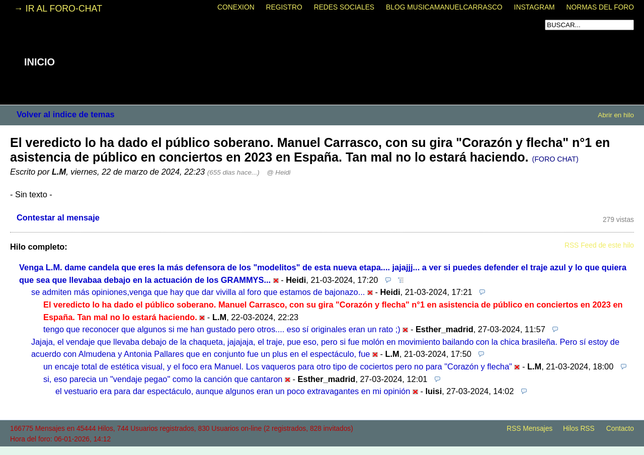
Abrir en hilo (616, 115)
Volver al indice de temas (66, 114)
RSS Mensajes (529, 428)
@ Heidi (278, 172)
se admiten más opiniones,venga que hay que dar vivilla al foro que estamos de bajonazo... (198, 291)
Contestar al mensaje (58, 217)
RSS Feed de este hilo (599, 245)
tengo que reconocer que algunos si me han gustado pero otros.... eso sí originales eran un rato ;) (221, 329)
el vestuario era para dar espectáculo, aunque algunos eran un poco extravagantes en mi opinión (232, 391)
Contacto (620, 428)
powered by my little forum (322, 450)
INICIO (39, 61)
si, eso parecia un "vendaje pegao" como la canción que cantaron (162, 379)
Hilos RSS (579, 428)
